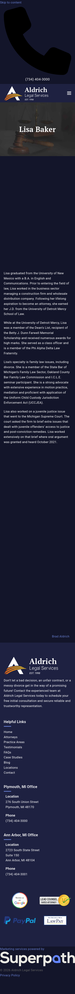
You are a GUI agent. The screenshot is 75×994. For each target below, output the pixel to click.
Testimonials (13, 747)
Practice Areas (14, 742)
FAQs (7, 752)
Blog (7, 762)
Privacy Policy (10, 975)
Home (8, 732)
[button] (69, 93)
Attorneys (11, 737)
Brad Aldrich (61, 637)
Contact (9, 772)
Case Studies (13, 757)
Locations (11, 767)
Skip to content (11, 2)
